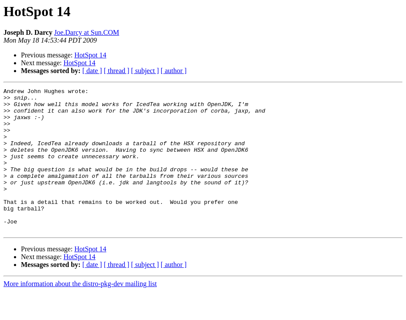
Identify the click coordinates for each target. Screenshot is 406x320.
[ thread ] (116, 70)
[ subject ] (145, 70)
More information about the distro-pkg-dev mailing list (80, 312)
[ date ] (92, 70)
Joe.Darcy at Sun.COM (86, 32)
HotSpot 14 (90, 55)
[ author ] (174, 70)
